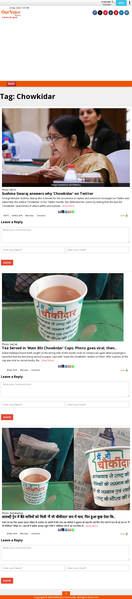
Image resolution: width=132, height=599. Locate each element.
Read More (69, 206)
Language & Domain (108, 3)
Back (11, 83)
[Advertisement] (66, 51)
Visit (124, 215)
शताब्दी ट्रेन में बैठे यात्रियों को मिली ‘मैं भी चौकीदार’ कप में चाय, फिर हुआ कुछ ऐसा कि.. (58, 516)
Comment (41, 215)
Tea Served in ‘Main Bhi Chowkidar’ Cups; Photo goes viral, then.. (59, 348)
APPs (121, 3)
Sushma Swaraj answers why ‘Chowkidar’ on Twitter (47, 193)
